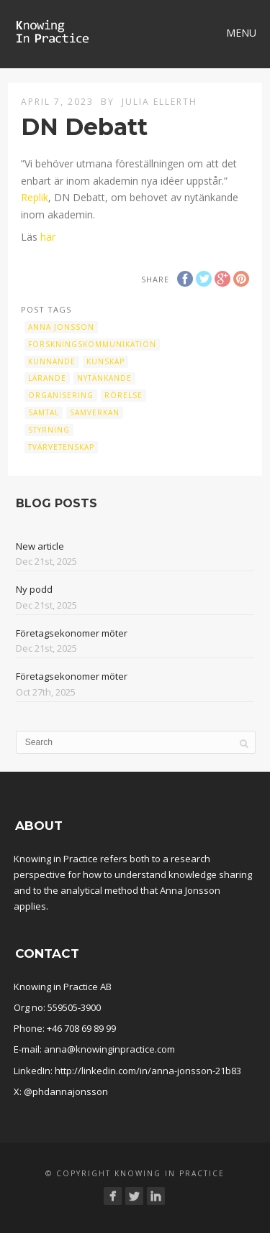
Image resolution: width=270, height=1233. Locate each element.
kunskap (105, 361)
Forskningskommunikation (92, 344)
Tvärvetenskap (61, 447)
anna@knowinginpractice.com (109, 1049)
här (47, 237)
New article (40, 546)
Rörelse (123, 395)
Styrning (49, 430)
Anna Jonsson (61, 327)
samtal (43, 412)
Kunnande (52, 361)
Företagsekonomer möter (71, 633)
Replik (34, 197)
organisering (61, 395)
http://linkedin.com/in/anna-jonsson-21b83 (148, 1070)
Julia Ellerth (159, 102)
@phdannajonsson (66, 1091)
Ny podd (34, 589)
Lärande (47, 378)
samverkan (95, 412)
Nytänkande (104, 378)
